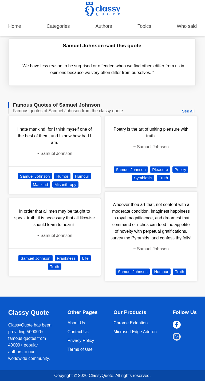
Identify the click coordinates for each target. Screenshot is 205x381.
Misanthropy (65, 184)
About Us (76, 323)
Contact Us (78, 331)
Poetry (180, 169)
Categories (58, 26)
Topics (144, 26)
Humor (62, 176)
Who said (187, 26)
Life (85, 258)
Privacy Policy (81, 340)
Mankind (40, 184)
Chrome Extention (130, 323)
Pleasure (160, 169)
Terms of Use (80, 349)
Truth (54, 266)
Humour (82, 176)
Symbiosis (143, 178)
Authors (103, 26)
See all (188, 111)
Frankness (66, 258)
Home (14, 26)
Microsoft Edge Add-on (135, 331)
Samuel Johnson (35, 176)
